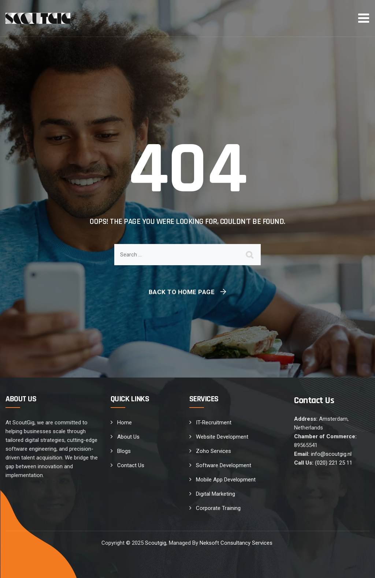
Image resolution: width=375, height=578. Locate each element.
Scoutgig (155, 543)
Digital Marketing (215, 494)
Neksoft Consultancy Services (237, 543)
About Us (128, 437)
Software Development (223, 465)
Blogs (124, 451)
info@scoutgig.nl (331, 454)
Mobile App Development (226, 479)
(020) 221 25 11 (333, 462)
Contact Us (130, 465)
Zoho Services (213, 451)
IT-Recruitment (213, 422)
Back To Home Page (182, 292)
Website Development (222, 437)
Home (124, 422)
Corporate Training (218, 508)
